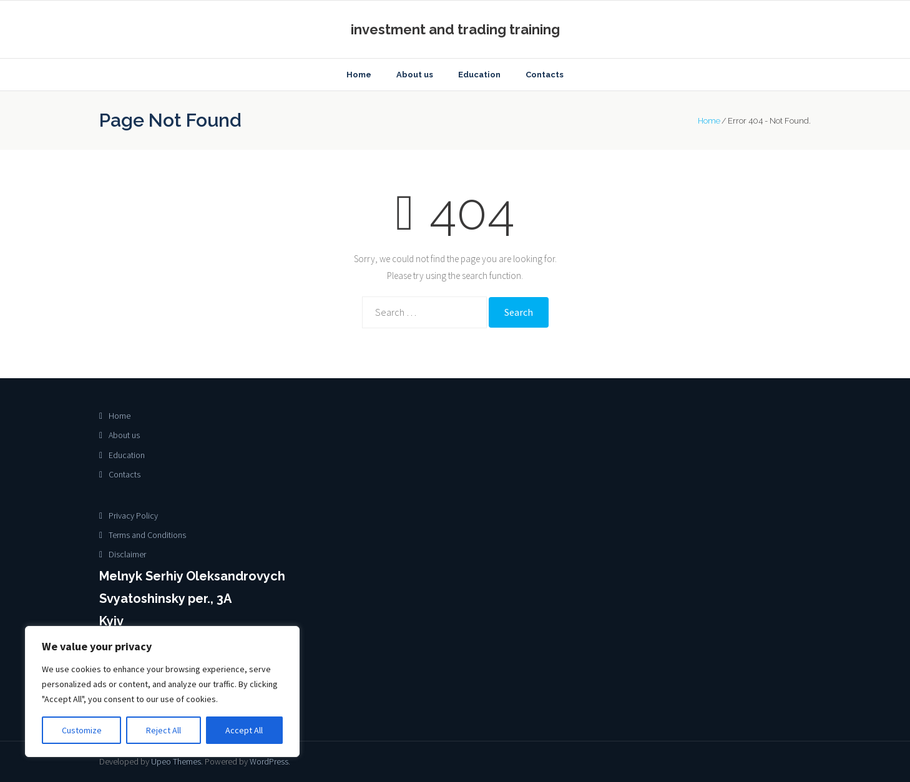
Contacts (124, 474)
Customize (82, 730)
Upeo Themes (176, 761)
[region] (162, 691)
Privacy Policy (133, 515)
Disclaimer (127, 554)
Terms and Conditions (147, 534)
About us (124, 435)
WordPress (269, 761)
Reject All (163, 730)
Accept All (244, 730)
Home (709, 120)
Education (127, 455)
